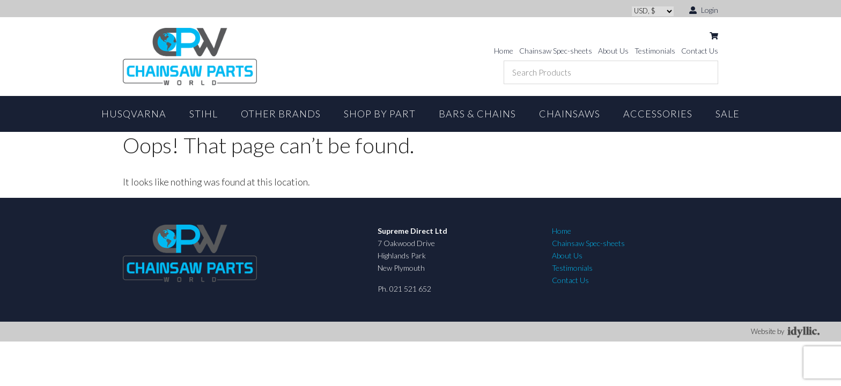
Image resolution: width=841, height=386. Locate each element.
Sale (727, 114)
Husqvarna (133, 114)
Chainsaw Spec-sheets (555, 50)
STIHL (203, 114)
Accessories (657, 114)
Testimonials (655, 50)
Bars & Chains (477, 114)
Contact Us (699, 50)
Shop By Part (380, 114)
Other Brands (281, 114)
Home (503, 50)
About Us (613, 50)
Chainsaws (569, 114)
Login (703, 9)
